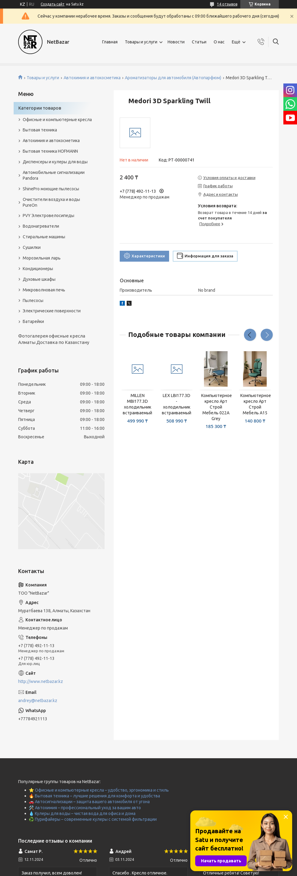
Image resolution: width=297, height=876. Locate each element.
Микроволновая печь (44, 289)
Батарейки (33, 321)
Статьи (199, 41)
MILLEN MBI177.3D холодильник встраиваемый (137, 404)
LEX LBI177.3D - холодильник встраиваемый (176, 404)
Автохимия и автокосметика (92, 77)
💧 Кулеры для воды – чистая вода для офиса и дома (82, 813)
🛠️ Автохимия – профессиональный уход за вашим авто (85, 807)
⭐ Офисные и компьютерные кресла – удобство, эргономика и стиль (99, 790)
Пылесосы (33, 300)
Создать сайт (53, 4)
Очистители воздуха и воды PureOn (51, 202)
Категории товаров (39, 107)
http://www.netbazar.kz (40, 681)
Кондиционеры (38, 268)
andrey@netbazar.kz (37, 700)
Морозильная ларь (42, 258)
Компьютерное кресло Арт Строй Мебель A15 (255, 404)
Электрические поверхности (52, 310)
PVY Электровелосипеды (48, 215)
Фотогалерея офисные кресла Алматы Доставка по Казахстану (53, 339)
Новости (176, 41)
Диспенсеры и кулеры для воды (55, 161)
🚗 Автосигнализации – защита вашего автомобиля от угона (89, 801)
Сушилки (32, 247)
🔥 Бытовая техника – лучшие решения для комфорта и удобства (94, 795)
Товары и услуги (141, 41)
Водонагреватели (41, 226)
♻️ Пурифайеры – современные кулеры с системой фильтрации (93, 819)
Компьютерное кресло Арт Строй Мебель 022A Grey (216, 407)
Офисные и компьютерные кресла (57, 119)
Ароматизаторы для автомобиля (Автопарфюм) (173, 77)
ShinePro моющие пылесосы (51, 188)
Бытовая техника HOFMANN (50, 151)
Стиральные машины (44, 236)
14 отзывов (227, 4)
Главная (110, 41)
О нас (219, 41)
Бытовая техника (40, 129)
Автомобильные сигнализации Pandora (54, 175)
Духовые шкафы (39, 279)
